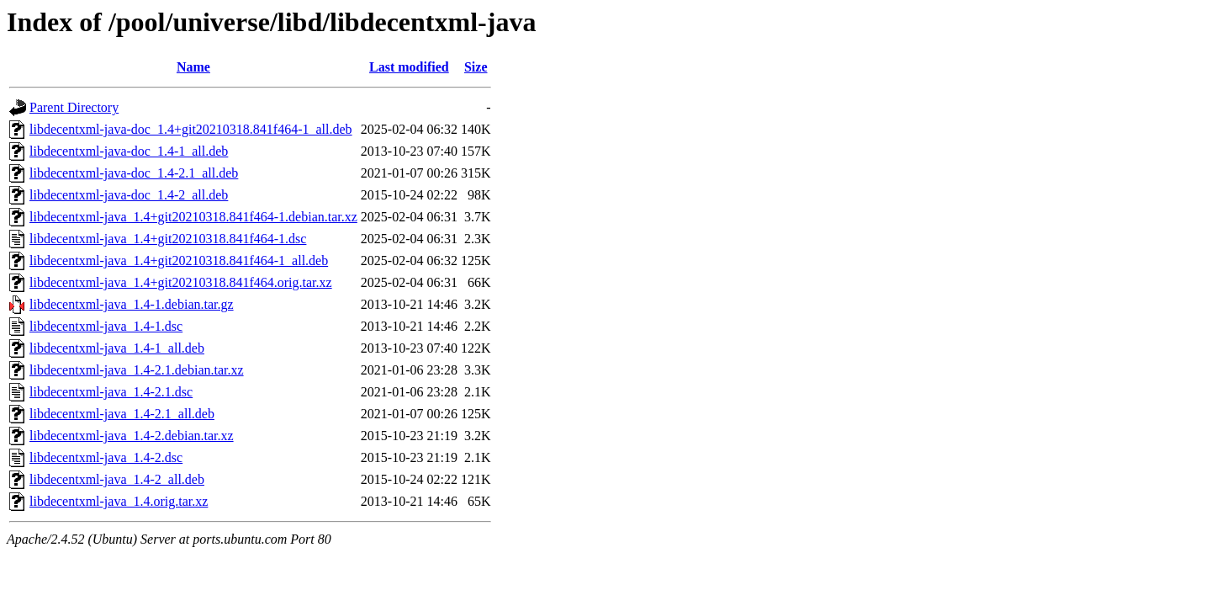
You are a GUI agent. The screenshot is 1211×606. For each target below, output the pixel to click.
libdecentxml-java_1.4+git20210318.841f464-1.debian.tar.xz (193, 217)
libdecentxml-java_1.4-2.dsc (105, 457)
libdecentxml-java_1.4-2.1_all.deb (121, 414)
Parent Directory (74, 107)
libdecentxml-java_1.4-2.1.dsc (111, 392)
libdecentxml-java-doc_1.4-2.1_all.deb (133, 173)
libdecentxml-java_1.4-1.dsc (105, 326)
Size (476, 67)
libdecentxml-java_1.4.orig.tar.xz (118, 501)
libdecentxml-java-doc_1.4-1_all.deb (128, 151)
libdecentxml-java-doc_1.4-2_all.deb (128, 195)
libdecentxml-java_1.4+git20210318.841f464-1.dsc (167, 238)
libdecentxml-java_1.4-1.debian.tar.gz (131, 304)
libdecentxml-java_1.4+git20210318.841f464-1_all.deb (178, 260)
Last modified (409, 67)
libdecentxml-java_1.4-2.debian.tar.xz (131, 435)
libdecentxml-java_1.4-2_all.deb (116, 479)
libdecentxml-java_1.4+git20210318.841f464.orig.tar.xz (180, 282)
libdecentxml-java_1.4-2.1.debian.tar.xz (136, 370)
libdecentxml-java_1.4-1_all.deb (116, 348)
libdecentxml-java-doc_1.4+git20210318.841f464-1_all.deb (190, 129)
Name (193, 67)
